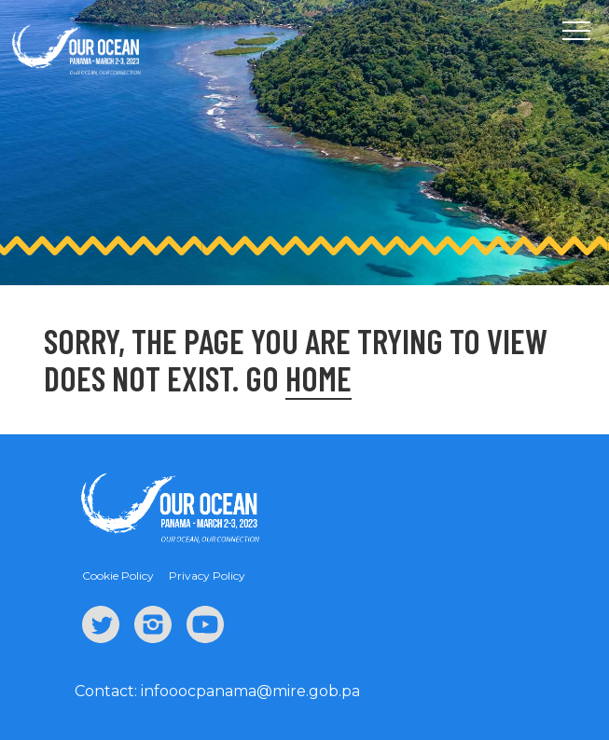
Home (318, 378)
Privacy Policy (207, 575)
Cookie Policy (118, 575)
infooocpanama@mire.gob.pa (250, 691)
